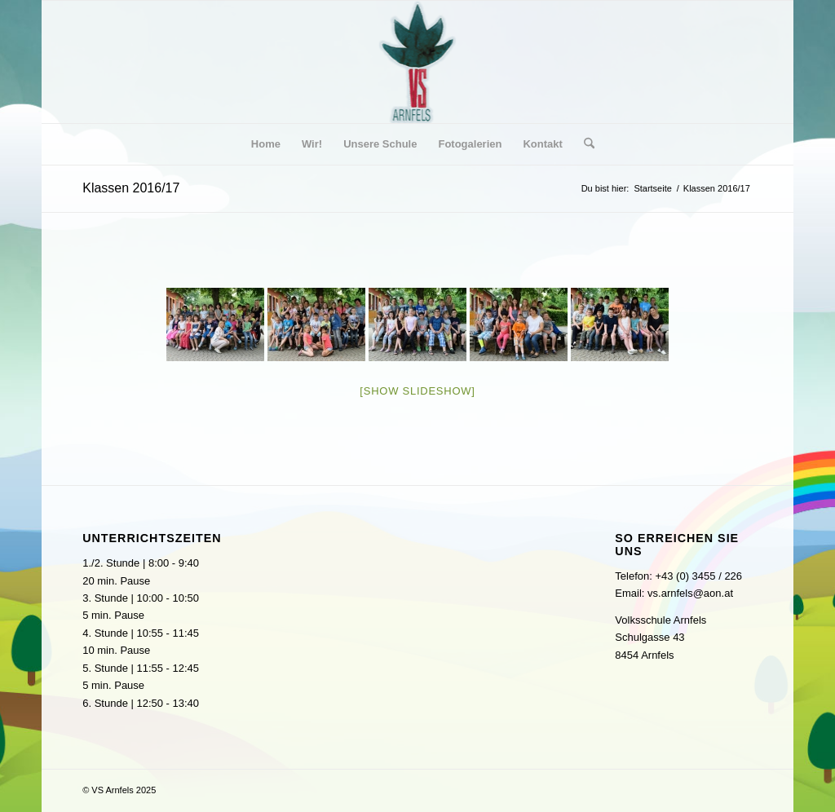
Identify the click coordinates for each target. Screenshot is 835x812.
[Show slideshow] (417, 391)
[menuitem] (266, 144)
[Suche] (583, 144)
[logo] (418, 62)
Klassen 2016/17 (130, 188)
